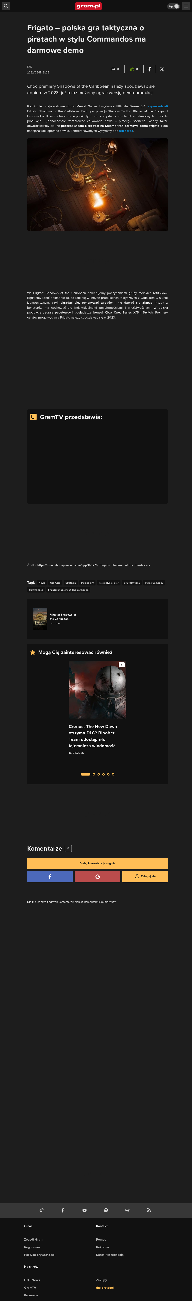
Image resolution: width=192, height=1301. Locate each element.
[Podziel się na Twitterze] (161, 69)
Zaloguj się (148, 876)
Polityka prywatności (39, 1254)
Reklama (102, 1247)
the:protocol (105, 1287)
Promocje (31, 1295)
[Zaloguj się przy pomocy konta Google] (97, 876)
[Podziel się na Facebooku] (149, 69)
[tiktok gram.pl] (42, 1210)
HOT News (32, 1280)
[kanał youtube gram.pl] (85, 1210)
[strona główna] (88, 6)
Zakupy (101, 1280)
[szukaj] (6, 6)
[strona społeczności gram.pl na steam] (128, 1210)
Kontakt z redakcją (110, 1254)
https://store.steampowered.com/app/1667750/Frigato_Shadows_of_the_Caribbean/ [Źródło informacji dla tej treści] (93, 565)
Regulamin (32, 1247)
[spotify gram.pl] (106, 1210)
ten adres (126, 130)
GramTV (30, 1287)
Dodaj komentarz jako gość (97, 863)
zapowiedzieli (158, 106)
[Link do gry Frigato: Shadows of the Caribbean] (56, 619)
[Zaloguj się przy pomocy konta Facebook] (50, 876)
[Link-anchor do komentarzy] (115, 69)
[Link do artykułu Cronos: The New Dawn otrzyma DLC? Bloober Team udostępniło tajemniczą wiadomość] (97, 714)
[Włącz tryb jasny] (173, 6)
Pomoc (101, 1239)
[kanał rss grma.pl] (149, 1210)
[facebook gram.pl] (64, 1210)
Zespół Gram (33, 1239)
